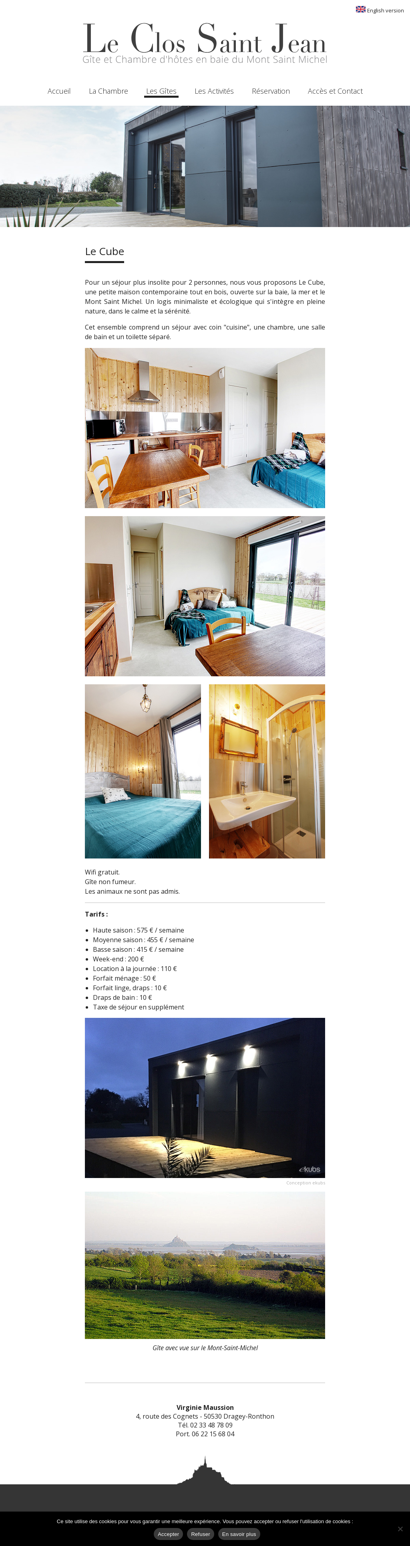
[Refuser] (400, 1529)
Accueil (59, 91)
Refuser (200, 1534)
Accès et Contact (335, 91)
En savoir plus (239, 1534)
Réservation (271, 91)
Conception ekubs (305, 1183)
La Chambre (108, 91)
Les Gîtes (161, 91)
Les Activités (214, 91)
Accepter (168, 1534)
